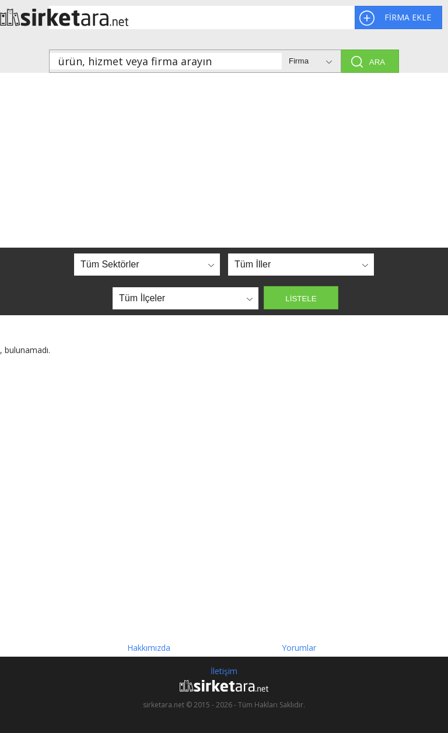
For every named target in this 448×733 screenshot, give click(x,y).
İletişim (224, 670)
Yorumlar (299, 647)
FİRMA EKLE (407, 17)
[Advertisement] (224, 160)
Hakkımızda (148, 647)
